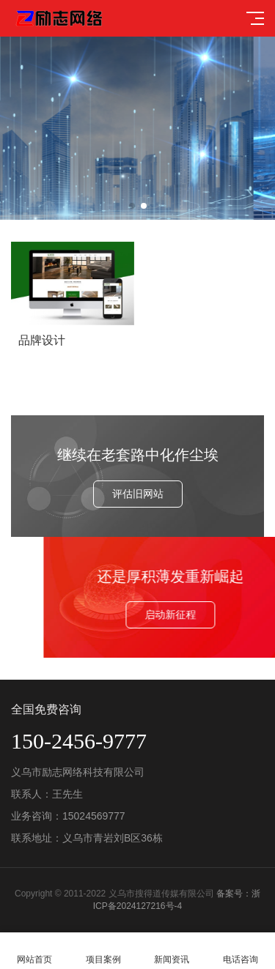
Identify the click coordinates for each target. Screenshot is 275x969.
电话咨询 (240, 951)
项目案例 (103, 951)
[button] (132, 206)
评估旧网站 (138, 494)
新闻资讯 (172, 951)
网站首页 (34, 951)
